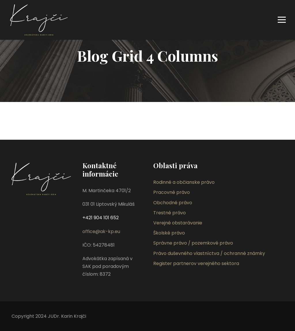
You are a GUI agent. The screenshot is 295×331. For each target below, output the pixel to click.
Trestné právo (169, 212)
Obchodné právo (172, 202)
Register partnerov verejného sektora (196, 263)
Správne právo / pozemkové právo (193, 243)
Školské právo (169, 233)
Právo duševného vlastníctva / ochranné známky (209, 253)
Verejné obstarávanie (177, 223)
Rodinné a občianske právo (184, 182)
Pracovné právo (171, 192)
